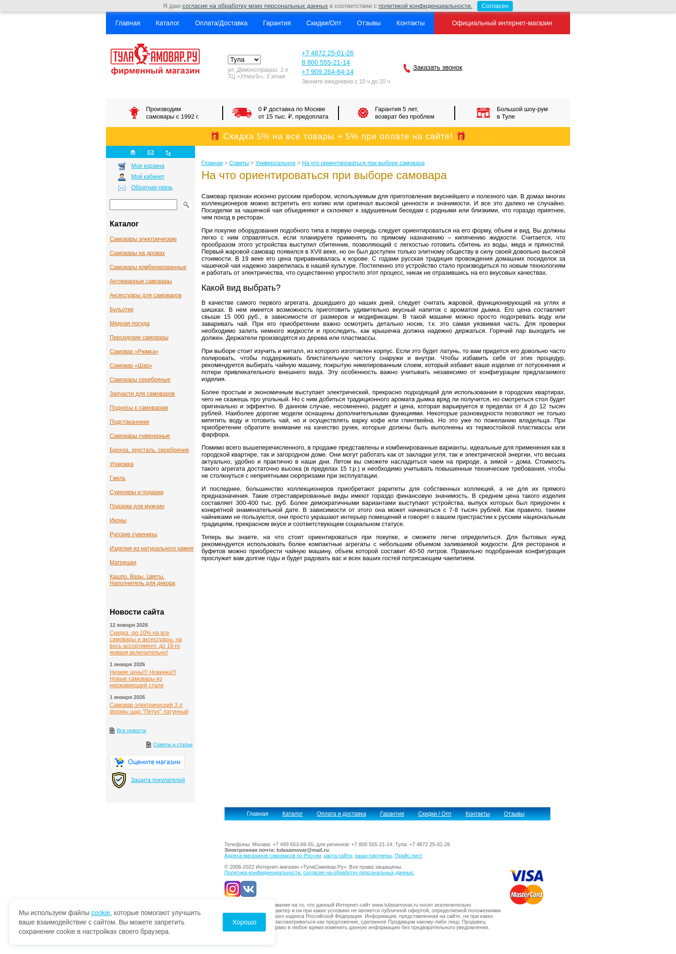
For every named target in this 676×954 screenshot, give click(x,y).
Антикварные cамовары (141, 281)
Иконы (118, 520)
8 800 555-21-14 (325, 62)
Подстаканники (129, 422)
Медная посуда (130, 323)
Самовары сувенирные (140, 436)
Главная (127, 23)
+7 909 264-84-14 (327, 71)
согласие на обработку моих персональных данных (255, 5)
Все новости (131, 730)
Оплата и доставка (341, 814)
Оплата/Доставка (221, 23)
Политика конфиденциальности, (263, 872)
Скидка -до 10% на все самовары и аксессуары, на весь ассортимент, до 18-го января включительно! (146, 643)
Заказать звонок (437, 67)
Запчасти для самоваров (142, 394)
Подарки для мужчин (137, 506)
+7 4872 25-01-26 (327, 53)
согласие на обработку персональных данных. (358, 872)
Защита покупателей (158, 780)
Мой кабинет (148, 176)
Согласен (493, 6)
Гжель (118, 478)
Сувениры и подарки (137, 492)
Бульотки (121, 309)
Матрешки (123, 562)
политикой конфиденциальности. (425, 5)
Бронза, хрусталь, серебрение (149, 450)
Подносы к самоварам (139, 408)
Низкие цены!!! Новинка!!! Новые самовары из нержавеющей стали (143, 679)
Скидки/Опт (324, 23)
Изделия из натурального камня (151, 548)
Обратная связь (152, 187)
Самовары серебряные (140, 379)
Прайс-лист (408, 855)
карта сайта (338, 855)
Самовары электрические (143, 239)
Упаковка (122, 464)
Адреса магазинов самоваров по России (273, 855)
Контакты (410, 23)
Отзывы (369, 23)
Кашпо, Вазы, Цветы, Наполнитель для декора (142, 579)
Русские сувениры (133, 534)
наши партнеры (373, 855)
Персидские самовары (139, 337)
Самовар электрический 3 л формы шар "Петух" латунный (149, 708)
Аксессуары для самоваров (145, 295)
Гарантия (277, 23)
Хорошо (244, 922)
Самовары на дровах (137, 253)
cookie (100, 912)
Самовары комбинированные (148, 267)
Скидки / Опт (434, 814)
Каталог (168, 23)
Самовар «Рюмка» (134, 351)
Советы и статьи (173, 744)
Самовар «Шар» (131, 365)
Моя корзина (148, 166)
